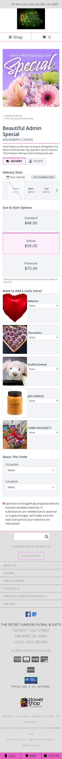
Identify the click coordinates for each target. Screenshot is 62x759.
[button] (31, 680)
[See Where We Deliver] (31, 555)
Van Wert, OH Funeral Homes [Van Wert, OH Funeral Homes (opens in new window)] (21, 716)
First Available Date (43, 177)
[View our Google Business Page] (34, 616)
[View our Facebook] (28, 616)
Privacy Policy (16, 739)
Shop (15, 37)
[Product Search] (31, 536)
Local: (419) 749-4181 (31, 642)
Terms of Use (31, 745)
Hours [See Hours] (52, 755)
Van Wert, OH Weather (15, 727)
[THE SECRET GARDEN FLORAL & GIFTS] (31, 28)
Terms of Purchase (40, 739)
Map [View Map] (31, 755)
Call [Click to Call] (10, 755)
